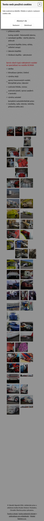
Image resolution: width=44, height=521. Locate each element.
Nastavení (16, 25)
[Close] (39, 4)
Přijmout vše (22, 21)
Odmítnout (28, 25)
